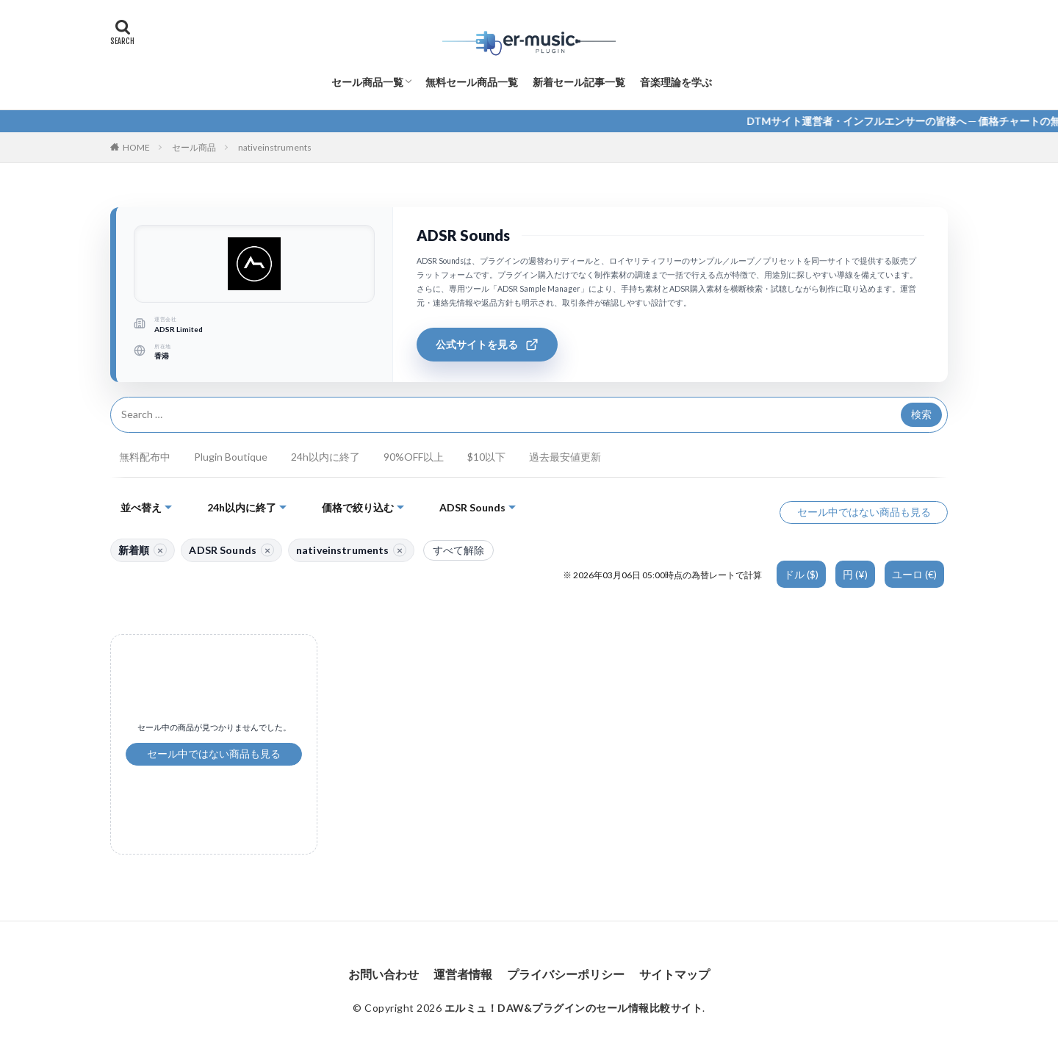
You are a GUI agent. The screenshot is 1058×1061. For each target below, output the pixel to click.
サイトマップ (674, 974)
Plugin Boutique (230, 457)
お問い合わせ (383, 974)
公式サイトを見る (487, 344)
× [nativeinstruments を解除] (400, 549)
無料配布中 (144, 457)
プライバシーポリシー (566, 974)
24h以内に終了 (325, 457)
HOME (136, 147)
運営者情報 (462, 974)
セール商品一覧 (367, 82)
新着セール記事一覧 (579, 82)
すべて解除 (458, 550)
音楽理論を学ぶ (676, 82)
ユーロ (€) (914, 574)
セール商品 (194, 147)
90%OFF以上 (414, 457)
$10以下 (486, 457)
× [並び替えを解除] (160, 549)
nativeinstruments (275, 147)
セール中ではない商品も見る (864, 512)
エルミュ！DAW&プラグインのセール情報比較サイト (574, 1007)
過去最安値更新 (565, 457)
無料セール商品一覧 (471, 82)
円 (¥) (855, 574)
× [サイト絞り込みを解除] (267, 549)
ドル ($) (801, 574)
